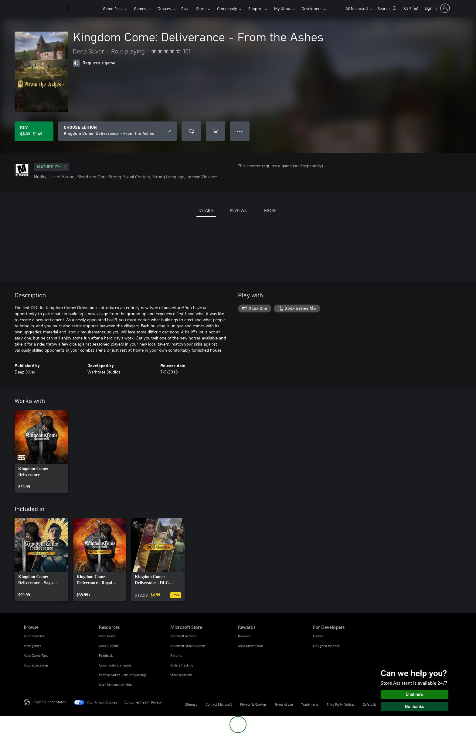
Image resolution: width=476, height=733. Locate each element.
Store (201, 8)
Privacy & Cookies (253, 704)
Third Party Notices (341, 704)
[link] (41, 451)
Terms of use (284, 704)
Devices (164, 8)
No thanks (414, 706)
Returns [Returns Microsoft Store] (176, 655)
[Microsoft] (44, 8)
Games (140, 8)
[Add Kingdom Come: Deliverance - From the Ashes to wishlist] (191, 131)
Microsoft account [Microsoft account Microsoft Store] (183, 636)
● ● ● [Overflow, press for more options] (240, 131)
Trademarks (309, 704)
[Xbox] (84, 8)
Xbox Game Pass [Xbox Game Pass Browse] (36, 655)
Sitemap (191, 704)
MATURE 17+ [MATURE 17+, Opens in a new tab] (51, 167)
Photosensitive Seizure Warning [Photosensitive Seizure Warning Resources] (122, 675)
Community (227, 8)
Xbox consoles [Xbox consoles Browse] (34, 636)
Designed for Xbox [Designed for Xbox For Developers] (326, 646)
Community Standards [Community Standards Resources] (115, 665)
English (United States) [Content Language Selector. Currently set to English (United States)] (49, 702)
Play (184, 8)
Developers (311, 8)
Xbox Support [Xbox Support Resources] (108, 646)
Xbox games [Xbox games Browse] (32, 646)
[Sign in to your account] (436, 8)
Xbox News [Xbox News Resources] (107, 636)
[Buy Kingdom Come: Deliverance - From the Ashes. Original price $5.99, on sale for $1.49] (34, 131)
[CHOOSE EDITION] (117, 131)
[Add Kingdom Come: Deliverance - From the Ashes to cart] (215, 131)
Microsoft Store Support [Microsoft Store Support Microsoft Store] (188, 646)
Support (255, 8)
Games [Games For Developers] (318, 636)
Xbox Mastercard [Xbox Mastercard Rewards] (250, 646)
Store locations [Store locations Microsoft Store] (181, 675)
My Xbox (282, 8)
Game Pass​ (112, 8)
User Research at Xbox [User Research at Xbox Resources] (115, 685)
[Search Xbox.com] (387, 8)
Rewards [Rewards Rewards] (244, 636)
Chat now (414, 694)
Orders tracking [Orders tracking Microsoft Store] (181, 665)
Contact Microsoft (219, 704)
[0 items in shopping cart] (411, 8)
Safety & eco (372, 704)
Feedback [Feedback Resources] (106, 655)
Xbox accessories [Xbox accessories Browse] (36, 665)
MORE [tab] (270, 210)
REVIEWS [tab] (238, 210)
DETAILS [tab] (206, 210)
